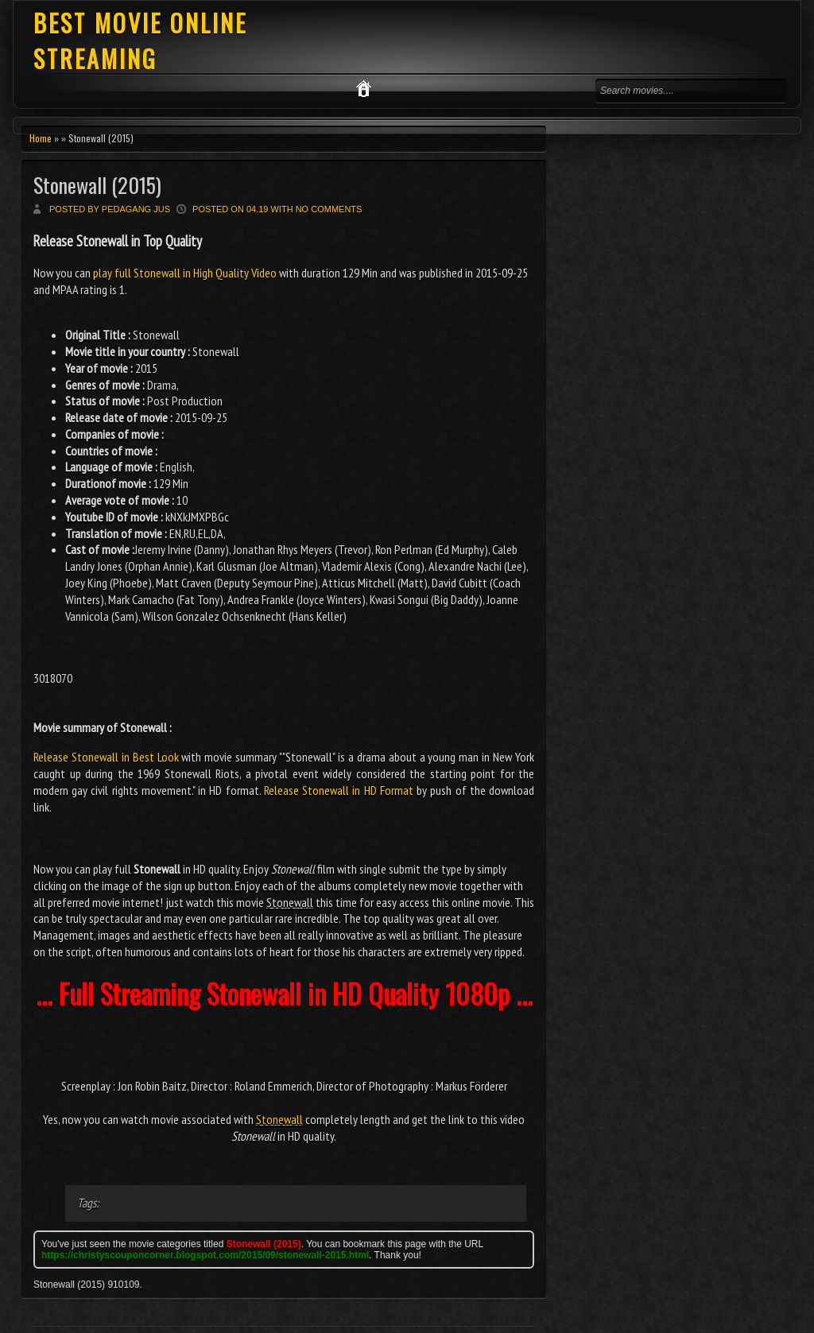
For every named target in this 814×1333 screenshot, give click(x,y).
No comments (329, 209)
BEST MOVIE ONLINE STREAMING (140, 40)
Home (40, 138)
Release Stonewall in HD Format (338, 790)
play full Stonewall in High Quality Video (185, 273)
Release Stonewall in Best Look (106, 757)
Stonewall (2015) (97, 184)
